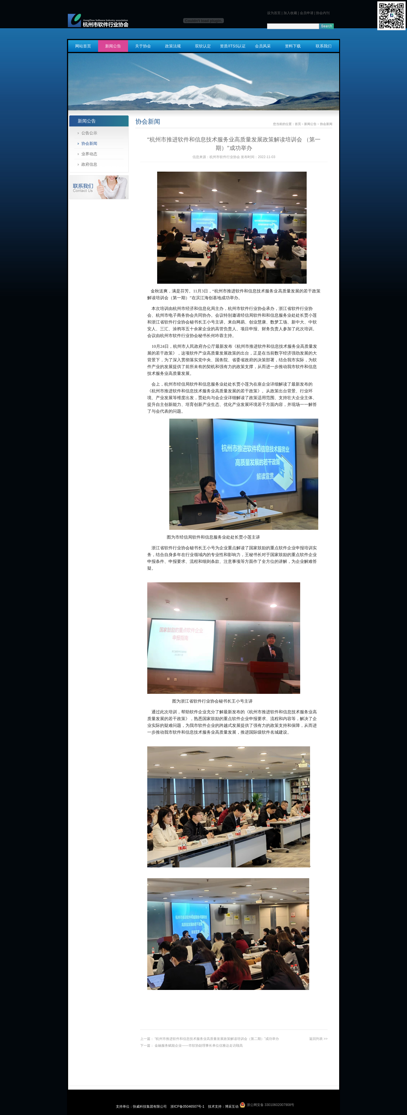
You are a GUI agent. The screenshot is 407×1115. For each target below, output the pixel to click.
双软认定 (203, 46)
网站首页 (83, 46)
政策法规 (173, 46)
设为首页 (274, 13)
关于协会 (143, 46)
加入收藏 (290, 13)
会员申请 (306, 13)
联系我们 (324, 46)
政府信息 (89, 164)
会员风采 (263, 46)
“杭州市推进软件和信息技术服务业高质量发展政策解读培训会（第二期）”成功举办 (217, 1039)
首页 (298, 124)
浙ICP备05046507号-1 (187, 1107)
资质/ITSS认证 (233, 46)
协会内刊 (323, 13)
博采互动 (232, 1107)
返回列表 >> (318, 1039)
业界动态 (89, 154)
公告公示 (89, 133)
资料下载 (293, 46)
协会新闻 (89, 143)
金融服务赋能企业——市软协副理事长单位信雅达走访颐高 (199, 1046)
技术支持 (215, 1107)
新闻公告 (113, 46)
